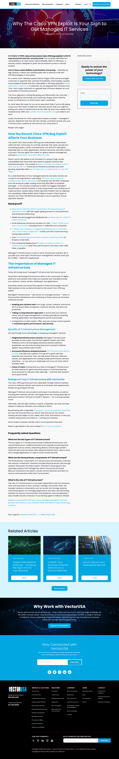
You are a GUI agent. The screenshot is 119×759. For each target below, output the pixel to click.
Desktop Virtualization (38, 713)
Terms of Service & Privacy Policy (63, 749)
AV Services (35, 691)
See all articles (59, 588)
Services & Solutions (32, 4)
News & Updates (72, 711)
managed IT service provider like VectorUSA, (52, 410)
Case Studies (86, 698)
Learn (67, 4)
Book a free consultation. (51, 426)
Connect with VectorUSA (94, 79)
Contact (78, 4)
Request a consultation (102, 4)
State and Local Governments (56, 710)
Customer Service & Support (104, 697)
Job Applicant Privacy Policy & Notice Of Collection (48, 752)
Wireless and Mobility (38, 727)
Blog (83, 695)
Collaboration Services (39, 698)
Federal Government (58, 698)
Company (59, 4)
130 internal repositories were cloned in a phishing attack (39, 237)
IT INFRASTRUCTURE (47, 514)
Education (55, 691)
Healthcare (55, 702)
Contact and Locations (101, 692)
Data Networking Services (39, 709)
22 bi (32, 112)
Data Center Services (38, 706)
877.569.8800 (13, 705)
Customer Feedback (104, 702)
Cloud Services (36, 695)
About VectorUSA (72, 691)
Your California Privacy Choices (86, 749)
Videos (84, 702)
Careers (69, 715)
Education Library (87, 691)
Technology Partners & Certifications (73, 706)
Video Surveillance (37, 724)
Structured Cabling (37, 720)
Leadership (70, 695)
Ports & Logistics (56, 706)
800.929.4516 (13, 697)
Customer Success (72, 702)
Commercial (55, 695)
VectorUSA (69, 34)
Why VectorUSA (48, 4)
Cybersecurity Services (39, 702)
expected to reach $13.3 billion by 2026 (33, 155)
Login (86, 4)
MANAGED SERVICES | (29, 514)
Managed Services (37, 716)
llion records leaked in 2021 (45, 112)
